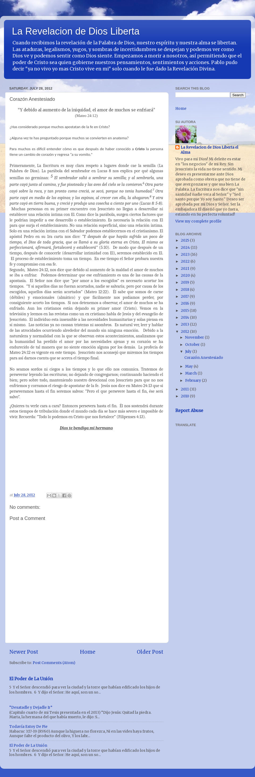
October (193, 344)
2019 (185, 282)
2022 (185, 261)
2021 (185, 268)
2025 (185, 240)
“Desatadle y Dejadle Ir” (30, 707)
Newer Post (23, 652)
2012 (185, 331)
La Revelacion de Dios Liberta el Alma (209, 150)
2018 (185, 289)
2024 (186, 247)
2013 (185, 324)
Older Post (150, 652)
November (195, 337)
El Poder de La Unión (31, 678)
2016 (185, 303)
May (189, 366)
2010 (185, 396)
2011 (185, 389)
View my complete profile (198, 221)
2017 (185, 296)
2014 (185, 317)
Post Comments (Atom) (54, 663)
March (191, 373)
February (193, 380)
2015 (185, 310)
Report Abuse (189, 410)
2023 (185, 254)
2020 (186, 275)
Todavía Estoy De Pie (28, 726)
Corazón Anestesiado (203, 357)
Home (87, 652)
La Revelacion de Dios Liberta (75, 31)
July (188, 351)
